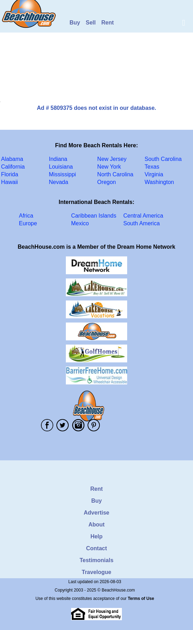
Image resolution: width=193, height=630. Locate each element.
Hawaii (9, 182)
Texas (152, 167)
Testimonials (96, 560)
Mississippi (62, 174)
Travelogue (96, 572)
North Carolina (115, 174)
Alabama (12, 159)
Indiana (58, 159)
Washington (159, 182)
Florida (9, 174)
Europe (28, 223)
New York (109, 167)
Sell (91, 23)
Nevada (58, 182)
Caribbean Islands (93, 216)
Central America (143, 216)
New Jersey (112, 159)
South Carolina (163, 159)
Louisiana (61, 167)
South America (141, 223)
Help (96, 536)
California (13, 167)
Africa (26, 216)
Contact (96, 548)
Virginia (154, 174)
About (96, 525)
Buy (75, 23)
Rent (107, 23)
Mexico (80, 223)
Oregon (106, 182)
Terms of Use (141, 598)
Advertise (96, 513)
